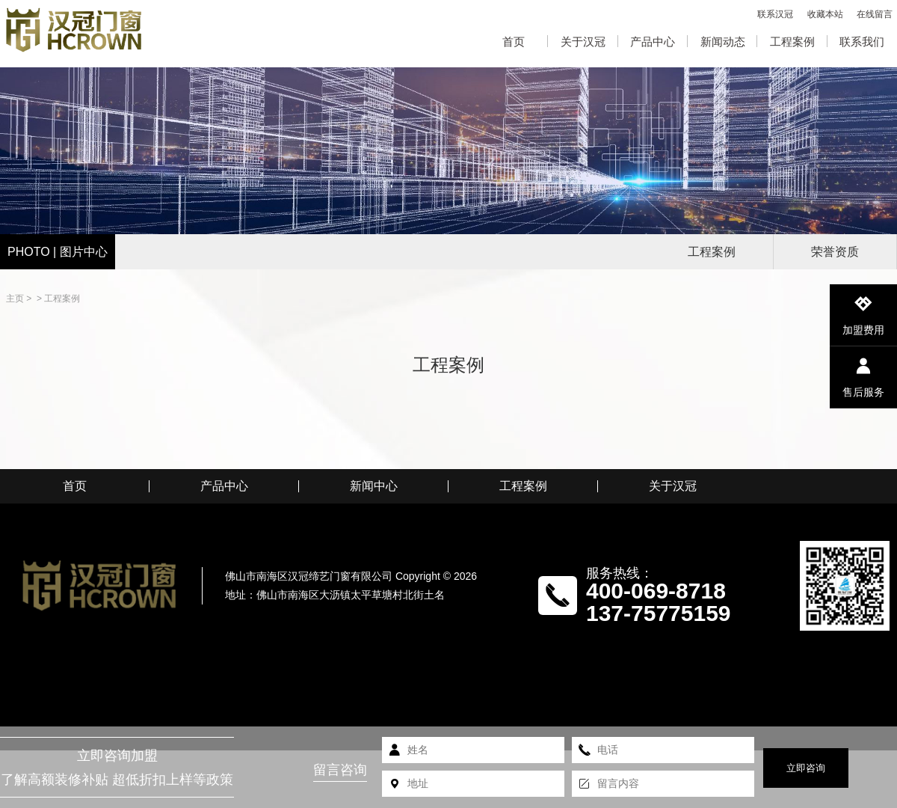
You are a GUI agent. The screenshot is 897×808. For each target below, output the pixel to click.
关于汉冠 (583, 41)
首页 (513, 41)
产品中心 (652, 41)
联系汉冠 (775, 14)
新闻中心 (374, 486)
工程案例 (792, 41)
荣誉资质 (835, 251)
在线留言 (875, 14)
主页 (15, 298)
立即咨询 (805, 768)
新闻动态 (722, 41)
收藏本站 (825, 14)
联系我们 (861, 41)
